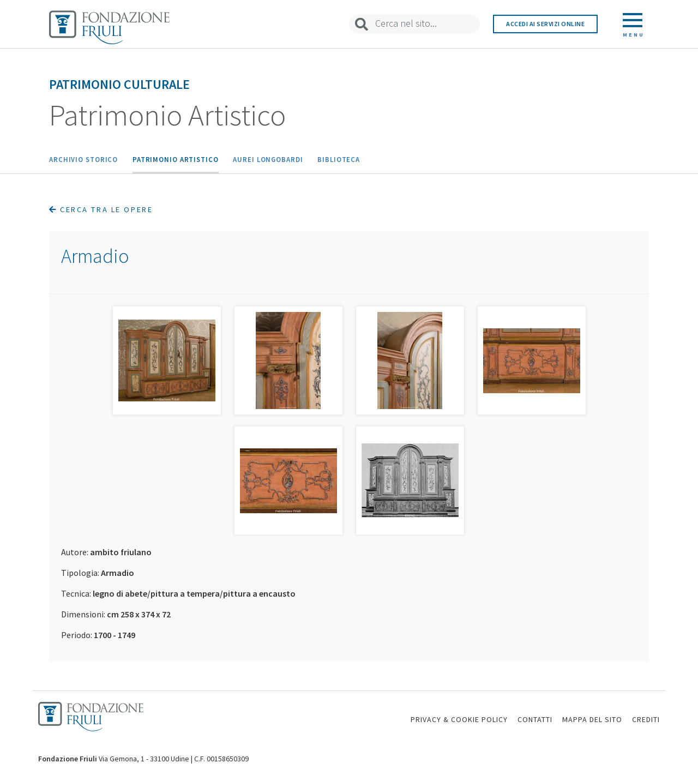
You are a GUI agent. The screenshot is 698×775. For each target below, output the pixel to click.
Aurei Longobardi (268, 159)
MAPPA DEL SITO (592, 719)
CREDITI (646, 719)
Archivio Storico (83, 159)
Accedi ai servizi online (545, 24)
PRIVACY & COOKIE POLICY (459, 719)
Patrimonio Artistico (176, 159)
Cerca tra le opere (101, 209)
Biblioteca (338, 159)
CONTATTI (535, 719)
